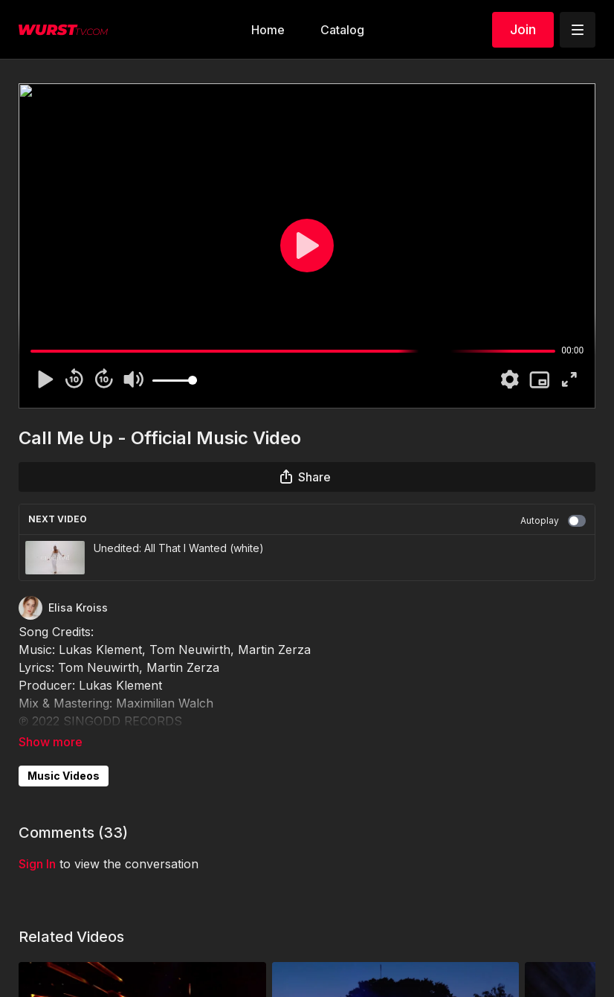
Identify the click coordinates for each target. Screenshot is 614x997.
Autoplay (553, 521)
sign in (37, 863)
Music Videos (64, 775)
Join (523, 29)
